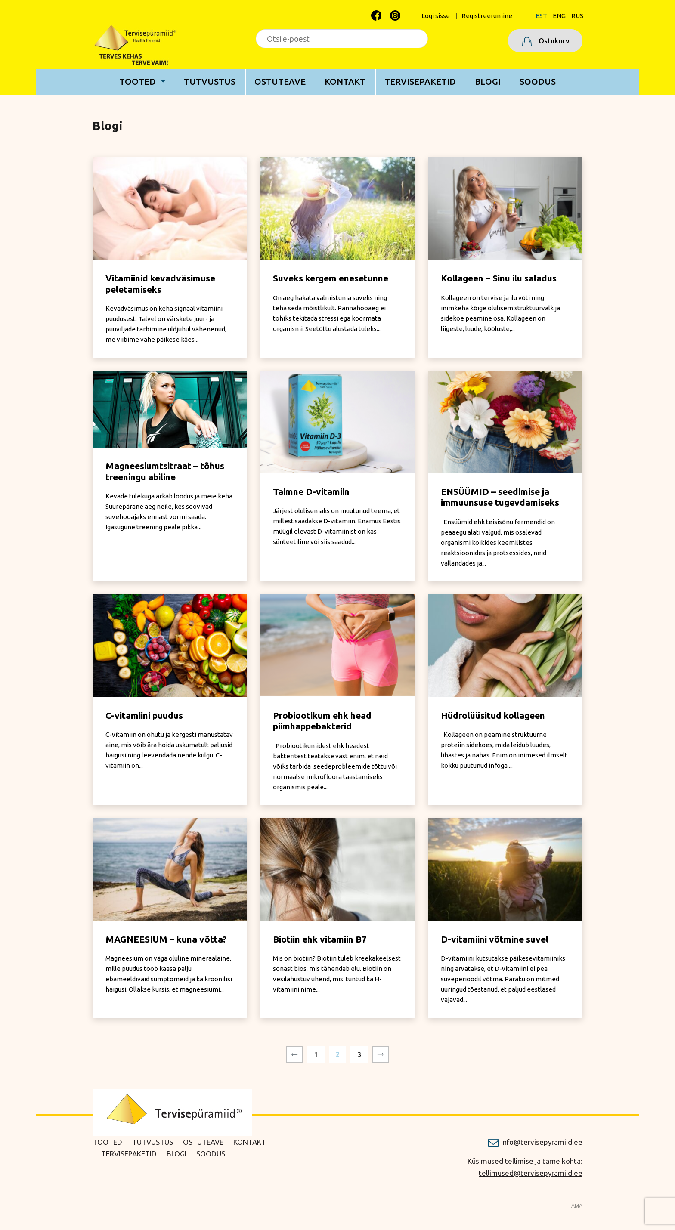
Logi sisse (435, 15)
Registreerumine (486, 15)
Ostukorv (553, 41)
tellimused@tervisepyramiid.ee (530, 1173)
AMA (576, 1205)
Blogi (488, 82)
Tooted (137, 82)
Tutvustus (209, 82)
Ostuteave (280, 82)
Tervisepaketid (420, 82)
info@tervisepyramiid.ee (541, 1142)
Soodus (538, 82)
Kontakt (345, 82)
